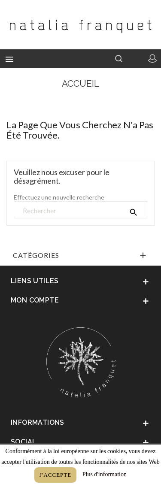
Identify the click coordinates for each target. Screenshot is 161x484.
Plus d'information (104, 474)
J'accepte (55, 475)
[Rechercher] (80, 210)
